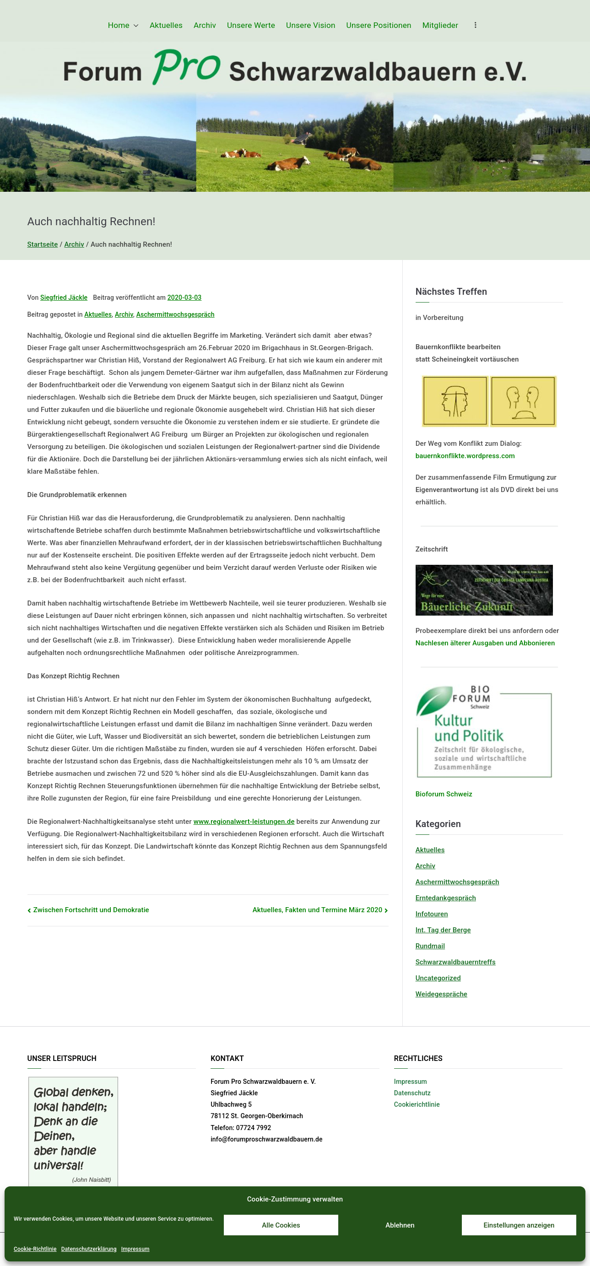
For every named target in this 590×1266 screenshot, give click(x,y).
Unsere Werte (251, 25)
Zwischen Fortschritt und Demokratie (91, 910)
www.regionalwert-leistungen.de (244, 821)
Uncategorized (438, 978)
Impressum (135, 1249)
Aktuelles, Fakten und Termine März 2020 (318, 910)
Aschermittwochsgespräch (175, 314)
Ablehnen (399, 1225)
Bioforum (430, 794)
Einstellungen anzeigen (519, 1225)
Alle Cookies (281, 1225)
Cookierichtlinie (417, 1104)
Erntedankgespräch (446, 898)
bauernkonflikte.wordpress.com (465, 456)
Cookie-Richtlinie (35, 1249)
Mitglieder (440, 25)
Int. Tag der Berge (443, 930)
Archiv (205, 25)
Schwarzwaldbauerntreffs (456, 962)
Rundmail (430, 946)
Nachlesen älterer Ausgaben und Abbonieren (485, 643)
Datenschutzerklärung (89, 1249)
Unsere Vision (311, 25)
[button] (134, 25)
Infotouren (432, 914)
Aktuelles (166, 25)
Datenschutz (412, 1093)
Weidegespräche (441, 994)
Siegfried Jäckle (63, 297)
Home (123, 25)
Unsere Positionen (378, 25)
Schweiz (458, 794)
